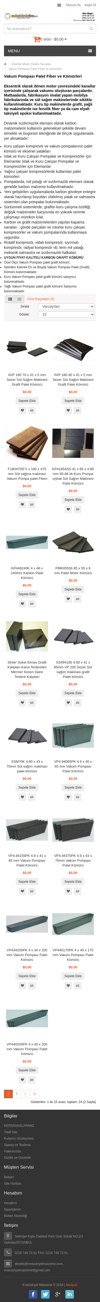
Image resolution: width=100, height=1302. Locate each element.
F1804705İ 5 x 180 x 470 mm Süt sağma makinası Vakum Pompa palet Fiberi (27, 474)
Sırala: (25, 306)
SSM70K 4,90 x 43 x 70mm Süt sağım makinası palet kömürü (26, 766)
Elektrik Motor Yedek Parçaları (31, 64)
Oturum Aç (73, 5)
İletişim (9, 1177)
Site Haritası (12, 1183)
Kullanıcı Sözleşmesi (19, 1138)
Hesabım (10, 1203)
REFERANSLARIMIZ (19, 1126)
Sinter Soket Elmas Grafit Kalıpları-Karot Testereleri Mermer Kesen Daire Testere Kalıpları (26, 669)
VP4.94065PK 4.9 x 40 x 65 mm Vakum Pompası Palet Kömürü (73, 766)
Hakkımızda (12, 1151)
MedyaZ (72, 1285)
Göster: (24, 314)
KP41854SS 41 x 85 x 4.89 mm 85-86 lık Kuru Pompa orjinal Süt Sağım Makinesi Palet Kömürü (73, 476)
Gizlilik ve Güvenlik (17, 1158)
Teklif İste (10, 1132)
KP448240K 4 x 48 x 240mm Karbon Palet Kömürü (27, 573)
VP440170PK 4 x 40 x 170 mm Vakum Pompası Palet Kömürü (73, 955)
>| (34, 1094)
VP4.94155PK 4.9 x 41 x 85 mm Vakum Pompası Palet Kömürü (27, 860)
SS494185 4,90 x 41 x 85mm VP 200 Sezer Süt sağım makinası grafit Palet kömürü (73, 669)
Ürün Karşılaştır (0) (40, 299)
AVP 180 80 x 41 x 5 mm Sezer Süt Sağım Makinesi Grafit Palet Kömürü (73, 379)
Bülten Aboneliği (15, 1216)
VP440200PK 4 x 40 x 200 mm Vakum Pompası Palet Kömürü (27, 1049)
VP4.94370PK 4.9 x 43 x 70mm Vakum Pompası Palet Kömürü (73, 860)
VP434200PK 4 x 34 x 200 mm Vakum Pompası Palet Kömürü (27, 955)
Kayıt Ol (90, 5)
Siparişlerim (12, 1209)
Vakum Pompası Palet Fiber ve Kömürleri (35, 68)
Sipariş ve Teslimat (17, 1145)
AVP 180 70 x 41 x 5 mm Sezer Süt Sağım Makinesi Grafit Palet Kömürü (27, 379)
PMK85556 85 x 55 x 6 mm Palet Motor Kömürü (73, 570)
